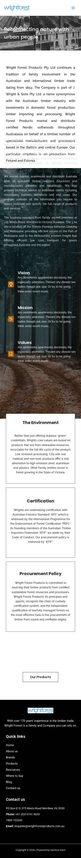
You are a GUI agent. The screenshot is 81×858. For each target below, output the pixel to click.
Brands (10, 757)
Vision (24, 240)
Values (25, 309)
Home (10, 745)
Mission (25, 275)
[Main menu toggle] (73, 8)
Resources (13, 769)
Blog (9, 782)
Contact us (13, 788)
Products (12, 763)
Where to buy (14, 776)
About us (12, 751)
